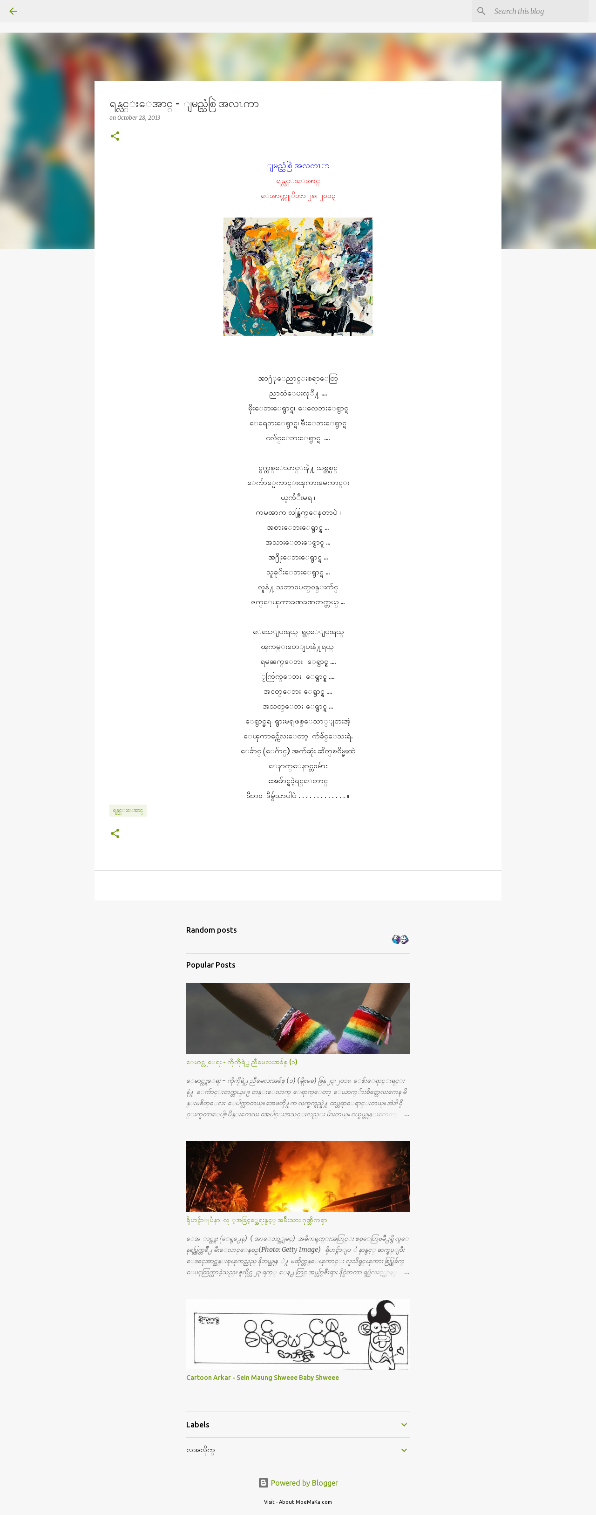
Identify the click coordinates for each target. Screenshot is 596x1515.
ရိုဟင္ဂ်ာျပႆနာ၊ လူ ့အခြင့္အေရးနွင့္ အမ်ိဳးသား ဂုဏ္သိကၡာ (256, 1219)
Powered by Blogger (298, 1483)
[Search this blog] (540, 11)
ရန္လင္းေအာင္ (128, 810)
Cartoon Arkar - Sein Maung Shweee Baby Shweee (262, 1377)
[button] (115, 136)
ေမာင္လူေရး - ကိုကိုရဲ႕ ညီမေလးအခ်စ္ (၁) (242, 1061)
